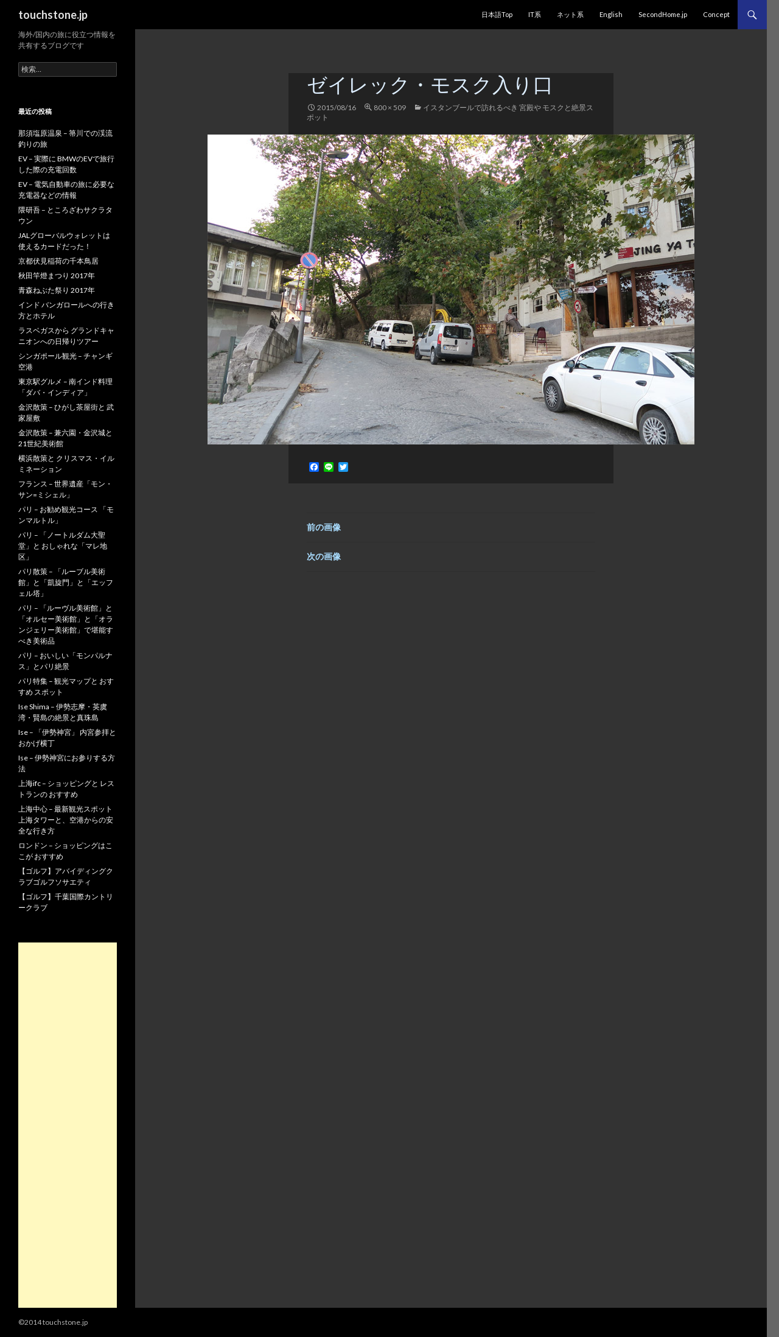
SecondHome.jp (662, 14)
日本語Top (496, 14)
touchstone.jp (53, 14)
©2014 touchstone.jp (53, 1322)
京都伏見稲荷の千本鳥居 (58, 260)
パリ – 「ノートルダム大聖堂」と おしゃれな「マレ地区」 (62, 545)
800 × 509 (390, 107)
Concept (716, 14)
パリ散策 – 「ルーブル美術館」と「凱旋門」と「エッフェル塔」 (65, 582)
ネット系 (570, 14)
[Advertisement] (67, 1125)
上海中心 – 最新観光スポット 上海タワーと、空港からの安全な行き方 (65, 819)
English (611, 14)
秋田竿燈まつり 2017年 (56, 275)
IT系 (534, 14)
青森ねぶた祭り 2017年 (56, 290)
